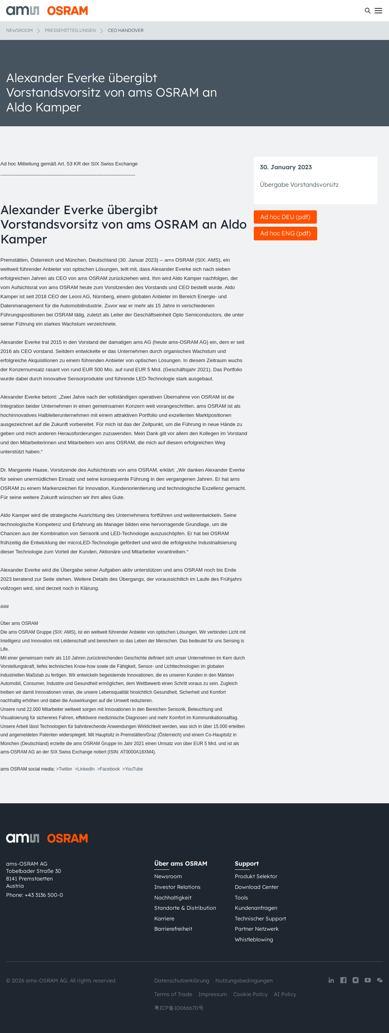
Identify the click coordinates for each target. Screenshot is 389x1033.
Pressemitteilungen (70, 30)
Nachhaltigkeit (172, 897)
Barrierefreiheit (173, 928)
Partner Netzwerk (257, 928)
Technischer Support (260, 918)
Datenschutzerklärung (181, 980)
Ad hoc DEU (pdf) (285, 217)
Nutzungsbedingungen (244, 980)
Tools (241, 897)
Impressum (212, 994)
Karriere (164, 918)
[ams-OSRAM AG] (47, 10)
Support (247, 863)
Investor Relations (177, 887)
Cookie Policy (250, 994)
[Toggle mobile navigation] (378, 10)
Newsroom (19, 30)
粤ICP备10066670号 (179, 1007)
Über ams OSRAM (180, 863)
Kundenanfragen (256, 907)
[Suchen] (368, 10)
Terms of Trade (173, 994)
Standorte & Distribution (185, 907)
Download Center (256, 887)
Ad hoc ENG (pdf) (285, 233)
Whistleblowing (254, 939)
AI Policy (285, 994)
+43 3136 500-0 (44, 895)
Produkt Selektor (256, 876)
